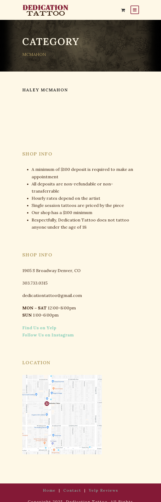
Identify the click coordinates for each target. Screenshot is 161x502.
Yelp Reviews (100, 483)
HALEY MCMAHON (45, 90)
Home (52, 483)
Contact (72, 483)
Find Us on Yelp (36, 320)
